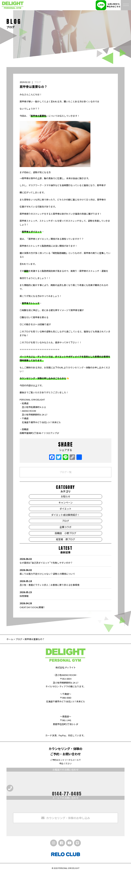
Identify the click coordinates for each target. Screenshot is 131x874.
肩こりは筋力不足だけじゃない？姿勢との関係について (65, 571)
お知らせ (65, 496)
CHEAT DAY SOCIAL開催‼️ (65, 605)
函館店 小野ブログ (65, 533)
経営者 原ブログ (65, 539)
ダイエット (65, 508)
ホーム (10, 639)
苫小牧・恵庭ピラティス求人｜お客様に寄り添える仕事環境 (65, 582)
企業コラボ (65, 527)
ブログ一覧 (65, 472)
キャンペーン (66, 502)
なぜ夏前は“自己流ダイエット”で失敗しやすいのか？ (65, 560)
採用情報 (65, 594)
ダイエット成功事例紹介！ (65, 515)
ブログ (37, 82)
